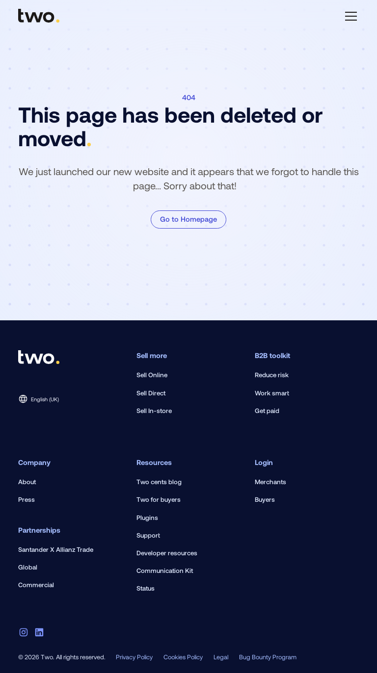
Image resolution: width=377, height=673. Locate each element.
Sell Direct (150, 393)
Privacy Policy (134, 657)
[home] (38, 16)
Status (145, 588)
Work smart (272, 393)
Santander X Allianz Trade (55, 549)
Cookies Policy (183, 657)
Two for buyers (158, 499)
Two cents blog (159, 482)
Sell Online (151, 375)
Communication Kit (164, 570)
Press (26, 499)
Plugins (147, 517)
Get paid (267, 410)
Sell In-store (154, 410)
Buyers (265, 499)
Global (27, 567)
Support (148, 535)
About (27, 482)
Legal (221, 657)
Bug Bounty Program (267, 657)
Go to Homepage (188, 218)
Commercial (36, 585)
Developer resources (166, 553)
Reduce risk (272, 375)
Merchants (270, 482)
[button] (349, 16)
